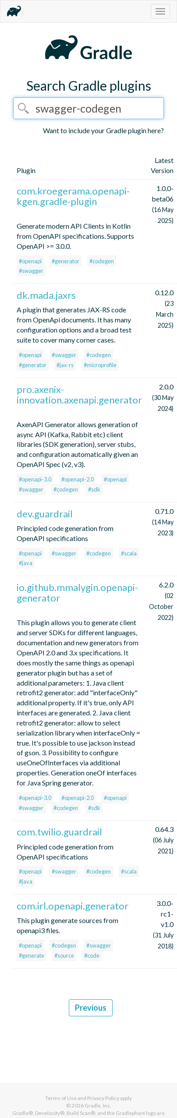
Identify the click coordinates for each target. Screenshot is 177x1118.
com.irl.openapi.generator (72, 906)
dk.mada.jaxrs (46, 295)
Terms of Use (61, 1098)
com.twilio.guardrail (59, 832)
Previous (90, 1007)
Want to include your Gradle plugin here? (103, 130)
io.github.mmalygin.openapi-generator (77, 592)
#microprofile (100, 364)
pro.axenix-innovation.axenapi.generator (79, 394)
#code (91, 955)
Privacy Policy (103, 1098)
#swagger (31, 270)
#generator (65, 261)
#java (25, 562)
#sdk (94, 489)
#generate (31, 955)
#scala (129, 553)
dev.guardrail (45, 514)
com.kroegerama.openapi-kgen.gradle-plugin (73, 196)
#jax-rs (65, 364)
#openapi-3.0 (35, 479)
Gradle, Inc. (98, 1105)
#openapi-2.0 (77, 479)
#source (64, 955)
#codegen (101, 261)
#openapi (30, 261)
